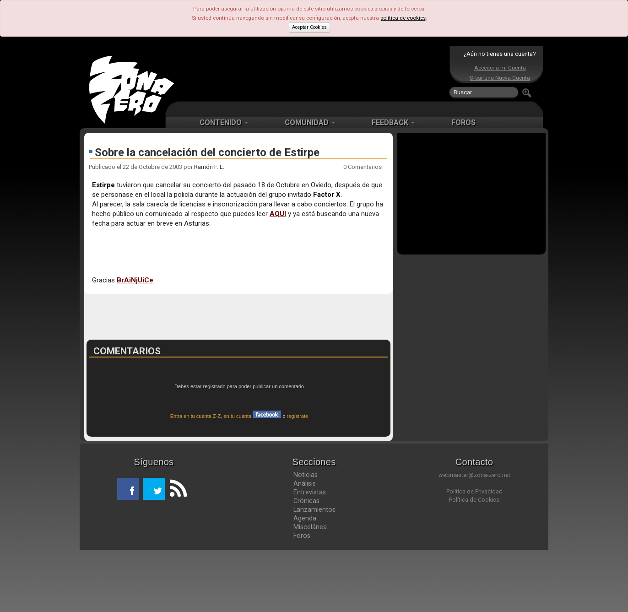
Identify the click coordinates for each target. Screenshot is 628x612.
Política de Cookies (474, 561)
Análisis (304, 545)
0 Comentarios (362, 166)
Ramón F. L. (209, 166)
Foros (301, 597)
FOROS (463, 122)
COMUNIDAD (310, 122)
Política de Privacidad (474, 553)
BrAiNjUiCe (135, 280)
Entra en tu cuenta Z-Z (195, 478)
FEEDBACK (393, 122)
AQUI (278, 214)
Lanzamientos (314, 571)
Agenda (304, 580)
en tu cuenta (252, 478)
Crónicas (306, 563)
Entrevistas (309, 554)
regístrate (298, 478)
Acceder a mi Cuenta (500, 68)
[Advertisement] (311, 73)
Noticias (305, 537)
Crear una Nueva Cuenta (500, 78)
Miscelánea (310, 589)
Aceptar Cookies (309, 27)
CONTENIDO (224, 122)
